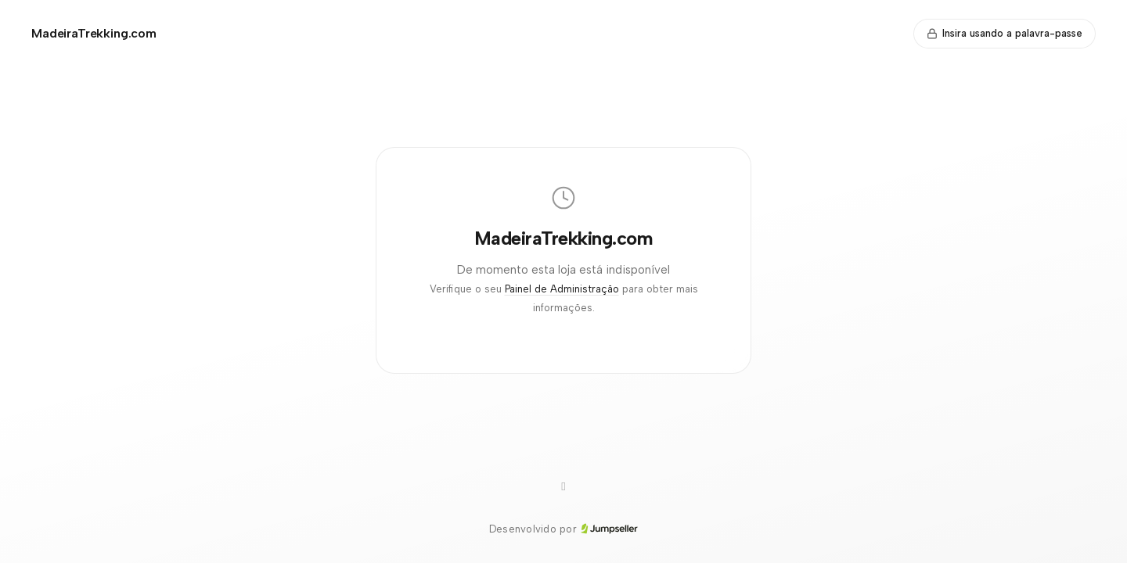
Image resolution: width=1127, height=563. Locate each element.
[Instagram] (563, 487)
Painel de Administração (562, 289)
